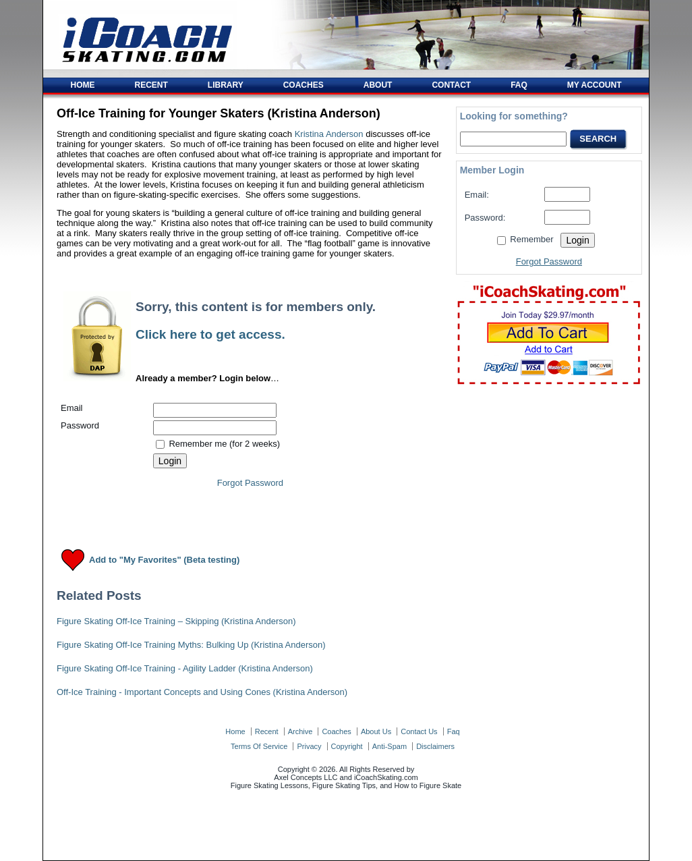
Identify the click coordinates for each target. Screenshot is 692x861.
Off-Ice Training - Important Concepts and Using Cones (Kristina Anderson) (202, 692)
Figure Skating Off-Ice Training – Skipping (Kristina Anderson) (176, 621)
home (235, 731)
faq (453, 731)
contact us (419, 731)
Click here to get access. (210, 334)
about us (376, 731)
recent (267, 731)
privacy (309, 746)
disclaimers (435, 746)
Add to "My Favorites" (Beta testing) (164, 560)
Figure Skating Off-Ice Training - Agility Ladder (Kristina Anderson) (185, 668)
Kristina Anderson (329, 134)
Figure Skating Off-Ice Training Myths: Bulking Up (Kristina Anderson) (191, 645)
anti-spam (389, 746)
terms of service (259, 746)
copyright (347, 746)
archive (300, 731)
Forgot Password (250, 483)
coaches (336, 731)
